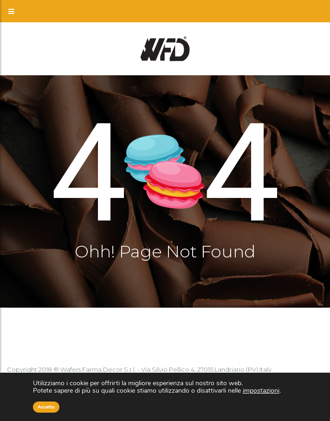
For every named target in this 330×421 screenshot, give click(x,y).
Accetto (46, 407)
